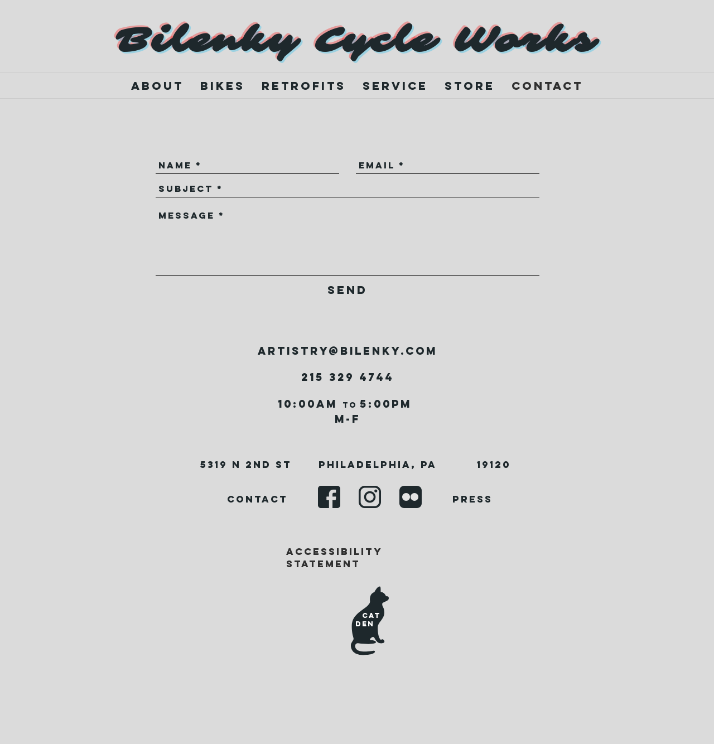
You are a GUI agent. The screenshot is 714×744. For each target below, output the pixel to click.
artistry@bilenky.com (347, 350)
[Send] (347, 290)
